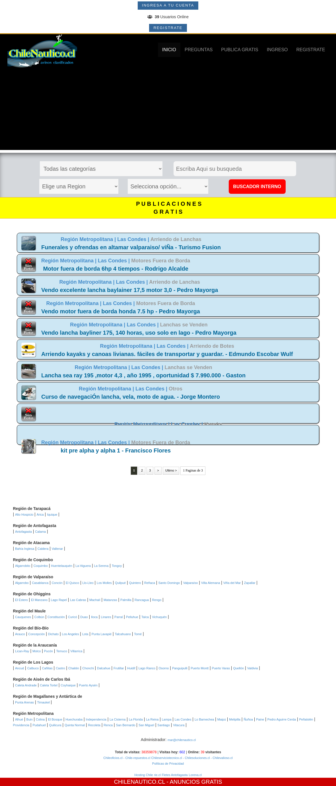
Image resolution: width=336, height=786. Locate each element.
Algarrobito (22, 565)
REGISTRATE (167, 28)
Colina (40, 719)
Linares (106, 617)
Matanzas (110, 600)
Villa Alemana (210, 583)
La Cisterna (117, 719)
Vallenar (57, 548)
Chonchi (88, 668)
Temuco (61, 651)
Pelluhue (132, 617)
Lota (85, 634)
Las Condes (183, 719)
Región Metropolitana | (89, 239)
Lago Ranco (147, 668)
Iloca (94, 617)
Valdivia (252, 668)
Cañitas (47, 668)
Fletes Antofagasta (175, 775)
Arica (40, 514)
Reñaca (149, 583)
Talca (145, 617)
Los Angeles (70, 634)
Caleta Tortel (48, 685)
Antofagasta (23, 531)
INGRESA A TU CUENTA (168, 5)
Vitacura (178, 725)
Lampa (167, 719)
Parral (118, 617)
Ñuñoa (248, 719)
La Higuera (83, 565)
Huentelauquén (61, 565)
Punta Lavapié (102, 634)
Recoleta (94, 725)
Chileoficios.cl (112, 758)
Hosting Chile (143, 775)
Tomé (138, 634)
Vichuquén (159, 617)
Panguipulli (179, 668)
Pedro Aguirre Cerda (281, 719)
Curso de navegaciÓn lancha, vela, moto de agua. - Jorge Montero (130, 397)
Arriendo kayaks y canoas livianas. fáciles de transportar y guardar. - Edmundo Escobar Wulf (167, 354)
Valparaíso (190, 583)
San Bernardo (125, 725)
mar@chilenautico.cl (182, 740)
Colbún (39, 617)
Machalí (94, 600)
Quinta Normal (75, 725)
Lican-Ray (22, 651)
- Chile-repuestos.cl (137, 758)
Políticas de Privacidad (168, 763)
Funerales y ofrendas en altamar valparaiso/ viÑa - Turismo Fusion (131, 247)
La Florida (136, 719)
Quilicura (55, 725)
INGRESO (277, 49)
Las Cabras (78, 600)
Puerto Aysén (88, 685)
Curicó (72, 617)
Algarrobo (22, 583)
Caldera (43, 548)
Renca (108, 725)
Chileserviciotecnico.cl (166, 758)
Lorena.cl (195, 775)
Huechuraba (74, 719)
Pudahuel (39, 725)
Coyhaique (68, 685)
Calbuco (33, 668)
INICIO (169, 49)
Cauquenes (23, 617)
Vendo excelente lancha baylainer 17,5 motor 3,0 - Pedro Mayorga (129, 290)
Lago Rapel (59, 600)
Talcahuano (123, 634)
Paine (260, 719)
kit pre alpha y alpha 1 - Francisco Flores (116, 450)
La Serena (101, 565)
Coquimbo (41, 565)
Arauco (20, 634)
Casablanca (40, 583)
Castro (60, 668)
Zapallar (249, 583)
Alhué (19, 719)
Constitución (56, 617)
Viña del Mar (232, 583)
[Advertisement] (168, 110)
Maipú (221, 719)
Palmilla (125, 600)
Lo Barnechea (204, 719)
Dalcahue (103, 668)
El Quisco (72, 583)
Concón (57, 583)
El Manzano (39, 600)
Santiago (163, 725)
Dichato (53, 634)
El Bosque (55, 719)
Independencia (96, 719)
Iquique (52, 514)
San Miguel (146, 725)
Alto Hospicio (24, 514)
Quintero (135, 583)
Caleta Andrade (26, 685)
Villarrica (76, 651)
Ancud (19, 668)
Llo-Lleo (88, 583)
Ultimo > (171, 470)
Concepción (36, 634)
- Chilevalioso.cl (221, 758)
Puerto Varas (221, 668)
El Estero (21, 600)
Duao (84, 617)
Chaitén (73, 668)
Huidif (131, 668)
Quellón (238, 668)
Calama (40, 531)
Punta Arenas (24, 702)
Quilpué (120, 583)
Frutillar (119, 668)
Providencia (21, 725)
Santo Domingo (169, 583)
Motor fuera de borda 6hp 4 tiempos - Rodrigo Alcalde (115, 269)
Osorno (163, 668)
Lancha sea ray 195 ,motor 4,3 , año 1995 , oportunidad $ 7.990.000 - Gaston (143, 375)
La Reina (152, 719)
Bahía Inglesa (24, 548)
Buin (29, 719)
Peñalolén (306, 719)
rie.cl (157, 775)
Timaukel (43, 702)
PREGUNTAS (199, 49)
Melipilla (234, 719)
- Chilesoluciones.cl (196, 758)
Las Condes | (133, 239)
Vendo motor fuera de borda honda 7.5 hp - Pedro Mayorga (120, 311)
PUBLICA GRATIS (239, 49)
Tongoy (117, 565)
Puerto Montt (200, 668)
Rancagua (142, 600)
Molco (36, 651)
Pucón (48, 651)
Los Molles (104, 583)
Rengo (156, 600)
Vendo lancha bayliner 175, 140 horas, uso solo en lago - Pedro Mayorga (138, 333)
